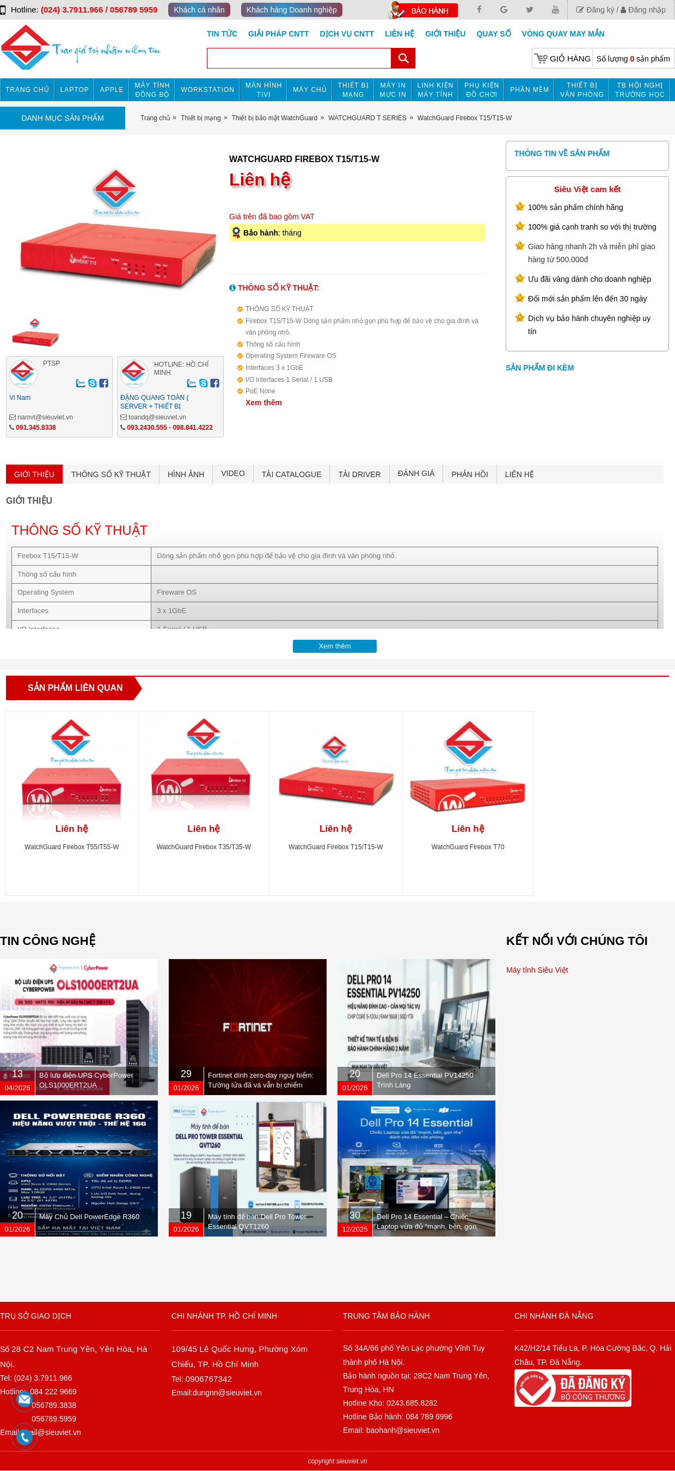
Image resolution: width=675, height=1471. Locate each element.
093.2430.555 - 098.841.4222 (169, 427)
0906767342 (209, 1378)
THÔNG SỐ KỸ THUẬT (111, 474)
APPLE (112, 90)
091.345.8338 (36, 427)
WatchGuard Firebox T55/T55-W (71, 847)
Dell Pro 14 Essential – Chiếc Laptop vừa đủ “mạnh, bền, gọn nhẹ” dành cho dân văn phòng (427, 1226)
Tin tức (222, 33)
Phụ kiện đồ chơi (481, 90)
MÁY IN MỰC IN (393, 90)
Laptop (74, 90)
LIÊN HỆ (519, 474)
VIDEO (233, 473)
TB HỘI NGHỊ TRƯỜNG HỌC (640, 90)
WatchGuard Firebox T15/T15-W (336, 847)
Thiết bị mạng (353, 90)
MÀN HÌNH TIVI (264, 90)
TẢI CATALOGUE (292, 474)
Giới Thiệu (445, 33)
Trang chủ (27, 90)
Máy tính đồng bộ (152, 90)
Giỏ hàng (570, 58)
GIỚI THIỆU (34, 474)
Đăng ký (595, 9)
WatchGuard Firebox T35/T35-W (204, 847)
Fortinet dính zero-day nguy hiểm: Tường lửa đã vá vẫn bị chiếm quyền (261, 1085)
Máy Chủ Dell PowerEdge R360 (89, 1217)
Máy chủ (310, 90)
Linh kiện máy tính (436, 90)
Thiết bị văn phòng (582, 90)
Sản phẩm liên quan (75, 688)
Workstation (208, 90)
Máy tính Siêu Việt (537, 970)
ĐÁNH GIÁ (416, 473)
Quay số (493, 33)
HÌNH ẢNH (186, 474)
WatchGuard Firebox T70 (468, 847)
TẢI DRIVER (359, 474)
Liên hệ (399, 33)
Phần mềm (529, 90)
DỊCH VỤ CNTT (347, 33)
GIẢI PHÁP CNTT (278, 33)
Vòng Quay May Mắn (563, 33)
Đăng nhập (643, 9)
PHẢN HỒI (469, 474)
